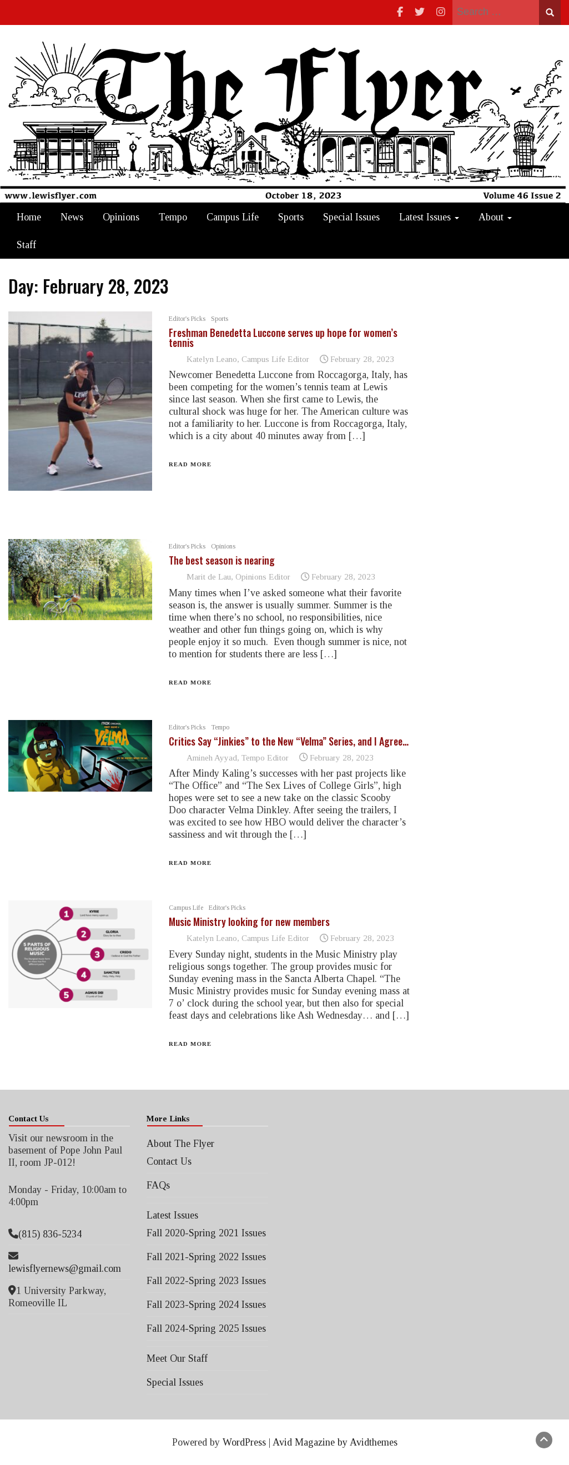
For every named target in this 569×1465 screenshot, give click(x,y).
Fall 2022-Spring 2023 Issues (206, 1280)
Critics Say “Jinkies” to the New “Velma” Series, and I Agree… (289, 741)
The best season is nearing (222, 560)
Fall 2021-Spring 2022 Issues (206, 1256)
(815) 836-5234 (50, 1234)
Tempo (173, 217)
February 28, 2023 (362, 359)
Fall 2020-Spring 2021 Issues (206, 1233)
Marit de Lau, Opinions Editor (238, 576)
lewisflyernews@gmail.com (64, 1268)
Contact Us (169, 1161)
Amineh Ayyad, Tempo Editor (238, 757)
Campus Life (233, 217)
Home (29, 217)
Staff (26, 244)
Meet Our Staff (177, 1358)
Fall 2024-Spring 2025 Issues (206, 1328)
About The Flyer (180, 1143)
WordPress (244, 1442)
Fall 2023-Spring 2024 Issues (206, 1304)
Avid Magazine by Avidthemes (335, 1442)
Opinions (121, 217)
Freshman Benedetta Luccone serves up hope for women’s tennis (283, 337)
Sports (291, 217)
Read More (190, 464)
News (72, 217)
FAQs (158, 1185)
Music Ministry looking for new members (249, 921)
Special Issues (351, 217)
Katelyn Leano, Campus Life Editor (248, 359)
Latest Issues (429, 217)
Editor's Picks (187, 319)
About (495, 217)
